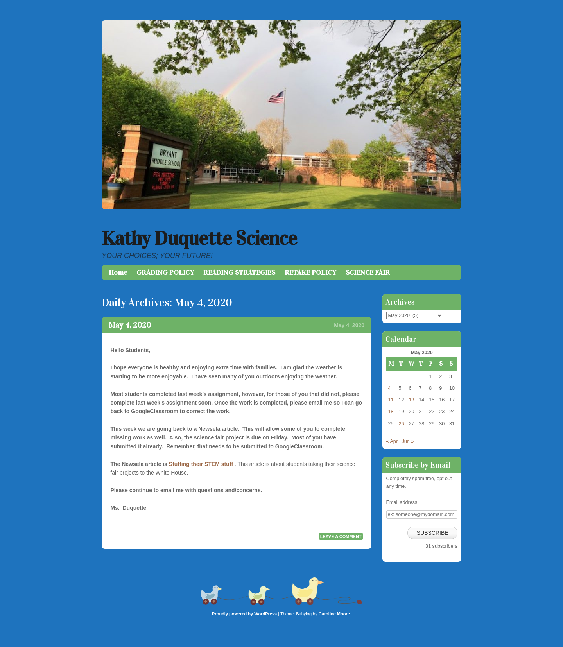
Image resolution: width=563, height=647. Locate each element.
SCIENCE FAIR (368, 272)
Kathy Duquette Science (199, 238)
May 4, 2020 (130, 325)
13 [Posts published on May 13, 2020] (411, 400)
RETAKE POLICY (310, 272)
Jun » (408, 441)
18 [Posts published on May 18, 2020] (391, 411)
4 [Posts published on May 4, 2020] (389, 388)
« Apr (392, 441)
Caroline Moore (334, 613)
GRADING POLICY (165, 272)
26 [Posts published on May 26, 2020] (401, 424)
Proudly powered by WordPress (244, 613)
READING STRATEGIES (239, 272)
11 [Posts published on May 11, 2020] (391, 400)
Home (118, 272)
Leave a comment (341, 536)
